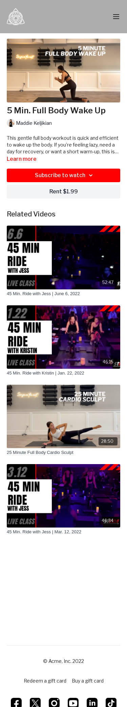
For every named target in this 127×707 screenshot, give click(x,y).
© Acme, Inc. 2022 (63, 661)
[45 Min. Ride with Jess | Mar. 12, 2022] (63, 532)
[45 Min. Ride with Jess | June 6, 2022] (63, 293)
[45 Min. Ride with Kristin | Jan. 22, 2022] (63, 373)
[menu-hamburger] (116, 17)
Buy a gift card (88, 681)
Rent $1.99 (63, 191)
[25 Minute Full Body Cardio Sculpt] (63, 452)
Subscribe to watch (65, 175)
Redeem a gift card (45, 681)
